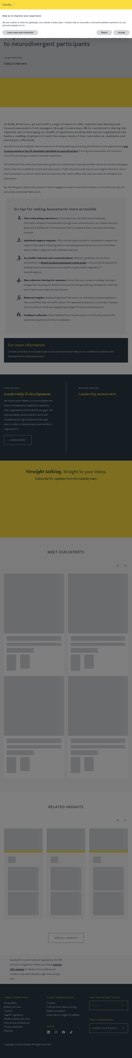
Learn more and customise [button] (20, 32)
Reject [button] (104, 32)
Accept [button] (121, 32)
